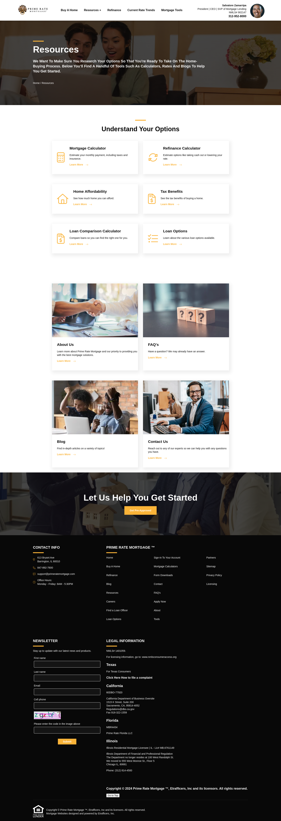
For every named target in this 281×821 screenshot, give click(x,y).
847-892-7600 (45, 567)
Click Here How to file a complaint (129, 677)
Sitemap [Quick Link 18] (210, 566)
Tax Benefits (172, 191)
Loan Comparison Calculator (95, 231)
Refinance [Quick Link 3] (112, 575)
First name (40, 658)
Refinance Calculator (182, 148)
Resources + (92, 10)
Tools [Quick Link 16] (157, 619)
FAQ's (153, 344)
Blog (61, 441)
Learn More (76, 164)
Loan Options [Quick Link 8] (113, 619)
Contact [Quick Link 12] (158, 584)
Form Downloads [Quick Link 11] (163, 575)
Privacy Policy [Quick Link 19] (214, 575)
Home (36, 83)
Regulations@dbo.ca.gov (120, 709)
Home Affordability (90, 191)
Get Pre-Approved (140, 510)
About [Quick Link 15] (157, 610)
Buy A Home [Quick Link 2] (113, 566)
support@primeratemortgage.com (56, 573)
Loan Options (175, 231)
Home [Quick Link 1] (109, 557)
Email (37, 685)
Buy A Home (69, 10)
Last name (40, 671)
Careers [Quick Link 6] (110, 601)
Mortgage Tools (171, 10)
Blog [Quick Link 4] (108, 584)
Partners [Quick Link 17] (211, 557)
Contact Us (158, 441)
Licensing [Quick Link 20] (211, 584)
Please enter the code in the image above (57, 723)
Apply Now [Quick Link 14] (160, 601)
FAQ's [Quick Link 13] (157, 592)
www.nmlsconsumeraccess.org (159, 657)
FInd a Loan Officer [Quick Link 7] (117, 610)
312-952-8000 (237, 16)
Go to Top (113, 795)
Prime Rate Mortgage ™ (150, 788)
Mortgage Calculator (88, 148)
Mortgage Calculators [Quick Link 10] (166, 566)
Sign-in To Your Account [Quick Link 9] (167, 557)
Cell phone (40, 699)
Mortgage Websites (57, 813)
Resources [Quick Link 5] (112, 592)
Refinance (114, 10)
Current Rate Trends (141, 10)
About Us (65, 344)
